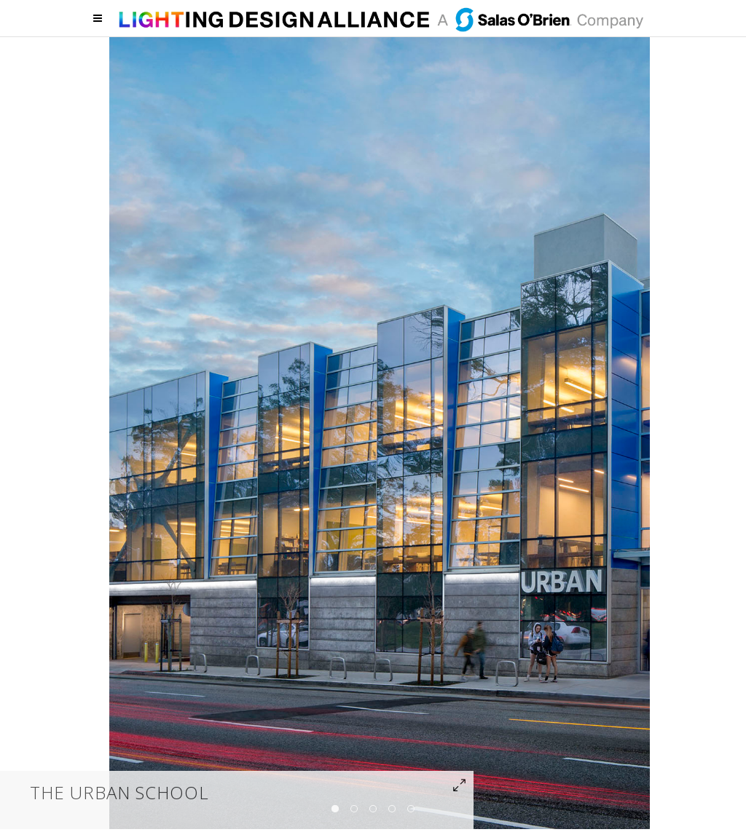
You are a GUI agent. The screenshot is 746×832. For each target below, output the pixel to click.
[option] (379, 431)
